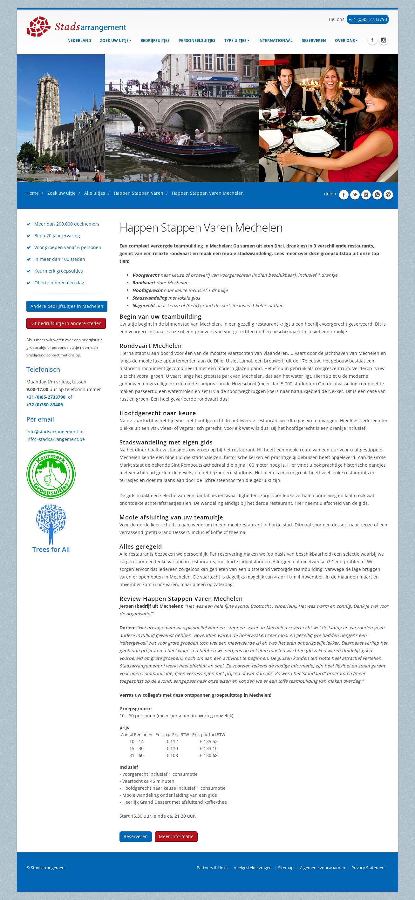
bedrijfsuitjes (155, 40)
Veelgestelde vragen (253, 867)
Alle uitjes (94, 193)
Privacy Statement (368, 867)
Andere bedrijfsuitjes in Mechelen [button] (67, 306)
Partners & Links (212, 867)
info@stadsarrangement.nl (55, 432)
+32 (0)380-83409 (44, 405)
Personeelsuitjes (197, 40)
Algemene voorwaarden (322, 867)
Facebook (372, 40)
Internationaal (275, 40)
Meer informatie (176, 836)
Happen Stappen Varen (138, 193)
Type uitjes (236, 40)
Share (344, 195)
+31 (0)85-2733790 (368, 19)
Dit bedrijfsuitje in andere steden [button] (66, 323)
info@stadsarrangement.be (55, 439)
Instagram (383, 40)
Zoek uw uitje (116, 40)
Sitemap (286, 867)
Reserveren (314, 40)
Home (32, 193)
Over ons (346, 40)
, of (68, 397)
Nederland (79, 40)
